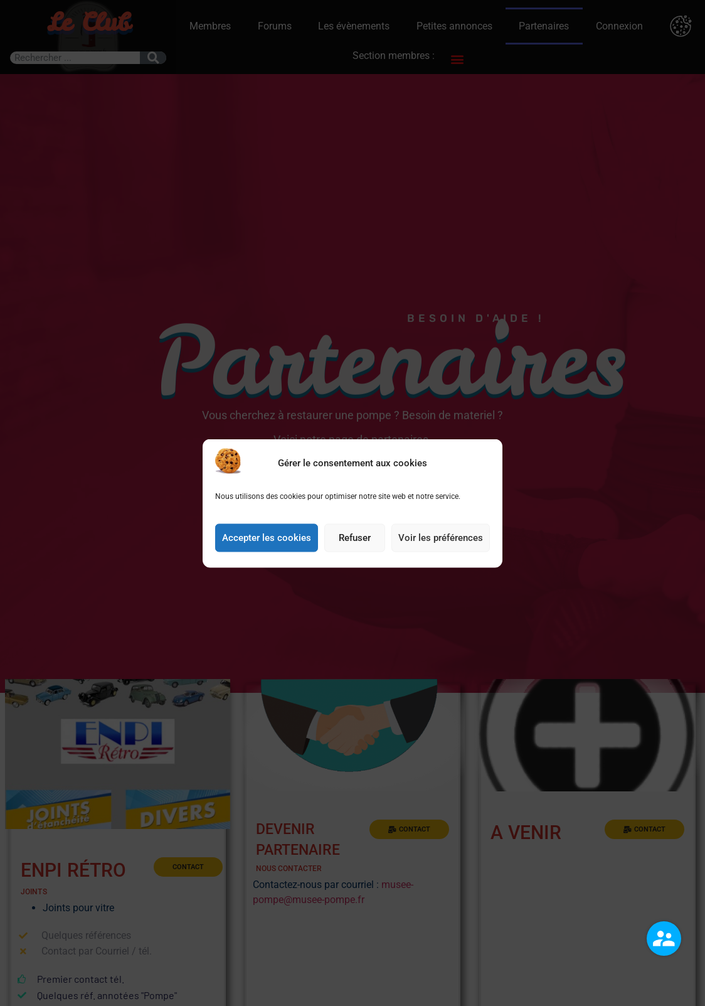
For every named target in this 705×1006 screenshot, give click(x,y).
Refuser (355, 537)
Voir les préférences (440, 537)
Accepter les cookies (266, 537)
